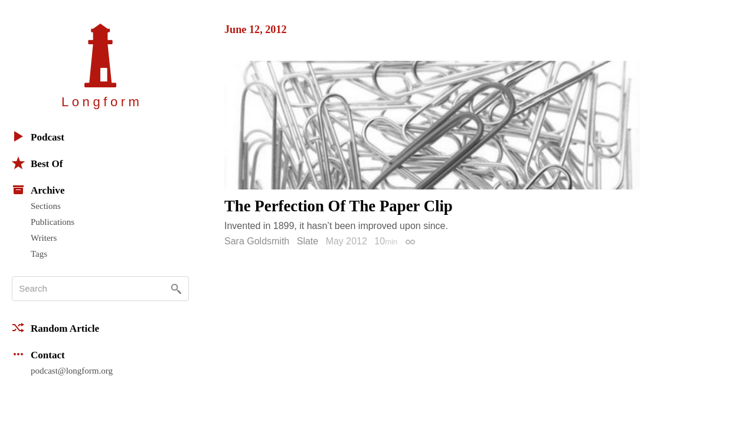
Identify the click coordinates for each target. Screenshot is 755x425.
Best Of (37, 162)
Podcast (38, 136)
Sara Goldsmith (256, 241)
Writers (44, 238)
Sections (46, 206)
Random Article (55, 327)
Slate (307, 241)
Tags (39, 254)
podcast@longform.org (72, 370)
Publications (52, 222)
